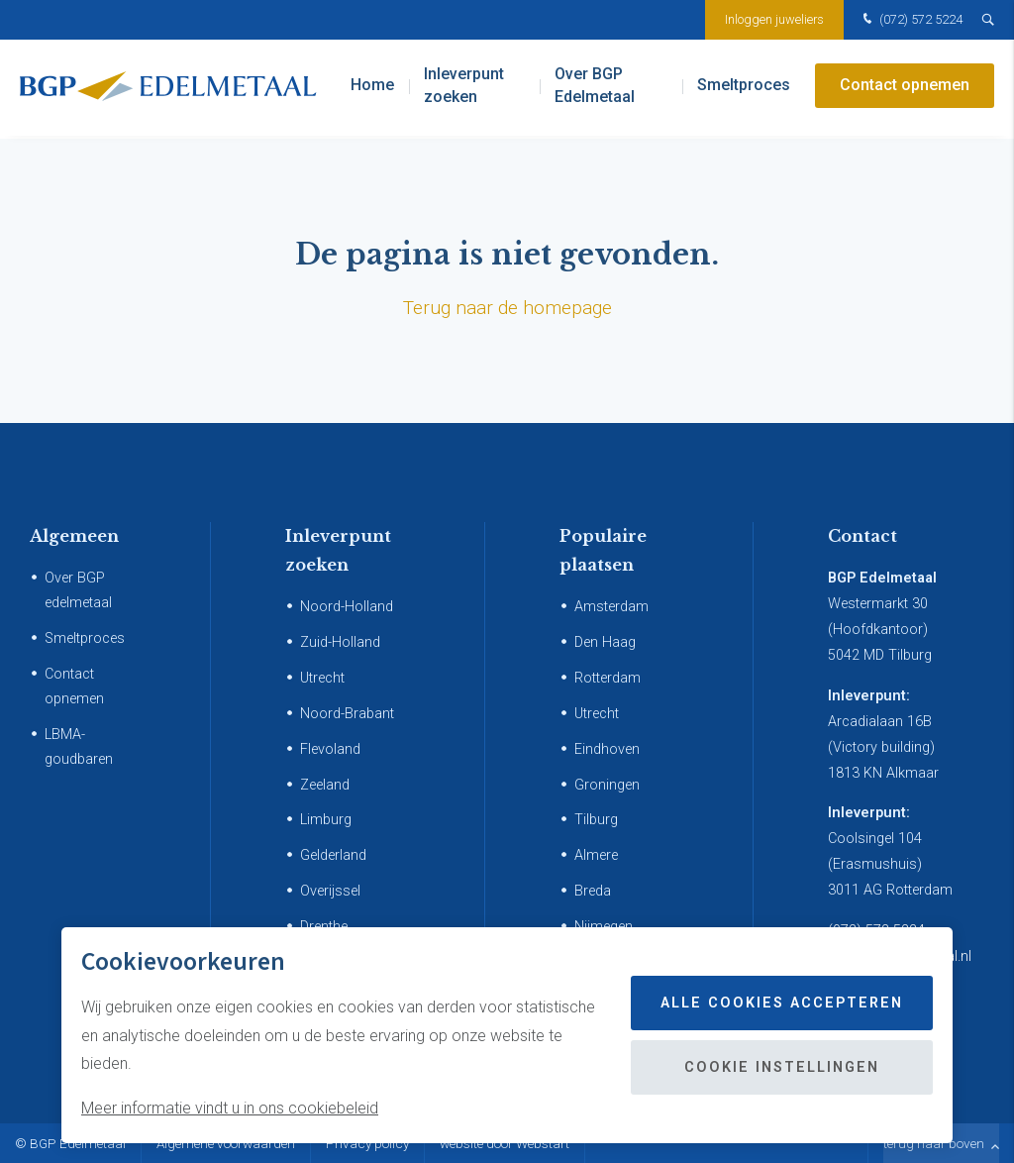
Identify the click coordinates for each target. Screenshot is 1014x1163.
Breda (592, 891)
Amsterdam (611, 606)
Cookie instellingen (781, 1067)
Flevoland (330, 749)
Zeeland (325, 785)
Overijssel (330, 891)
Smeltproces (743, 88)
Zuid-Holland (340, 642)
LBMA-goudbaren (79, 747)
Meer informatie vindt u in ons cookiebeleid (229, 1108)
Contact (862, 536)
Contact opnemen (904, 88)
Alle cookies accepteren (781, 1003)
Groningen (607, 785)
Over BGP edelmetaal (78, 590)
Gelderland (333, 855)
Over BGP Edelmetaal (595, 88)
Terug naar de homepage (507, 307)
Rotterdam (607, 678)
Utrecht (322, 678)
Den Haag (605, 642)
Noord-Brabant (347, 713)
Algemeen (74, 536)
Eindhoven (607, 749)
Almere (596, 855)
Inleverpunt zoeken (464, 88)
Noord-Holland (346, 606)
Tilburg (596, 819)
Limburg (326, 819)
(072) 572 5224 (911, 20)
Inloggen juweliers (774, 19)
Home (372, 88)
